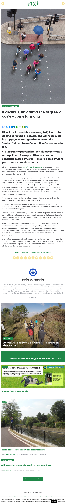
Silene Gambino (7, 469)
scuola (39, 252)
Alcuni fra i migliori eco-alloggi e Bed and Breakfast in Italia (35, 358)
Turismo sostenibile (32, 496)
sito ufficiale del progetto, (33, 167)
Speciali (5, 366)
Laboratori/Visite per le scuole (48, 496)
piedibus (33, 252)
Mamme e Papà (14, 106)
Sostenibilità (47, 252)
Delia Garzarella (9, 121)
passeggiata (25, 252)
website (32, 297)
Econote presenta (7, 460)
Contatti (23, 496)
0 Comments (29, 121)
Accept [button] (54, 501)
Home (11, 496)
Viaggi (5, 401)
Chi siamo (17, 496)
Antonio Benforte (9, 395)
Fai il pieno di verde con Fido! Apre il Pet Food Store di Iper (27, 465)
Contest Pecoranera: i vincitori (16, 391)
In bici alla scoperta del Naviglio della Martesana (24, 449)
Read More (61, 501)
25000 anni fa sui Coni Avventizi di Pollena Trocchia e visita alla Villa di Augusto (32, 343)
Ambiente (5, 106)
